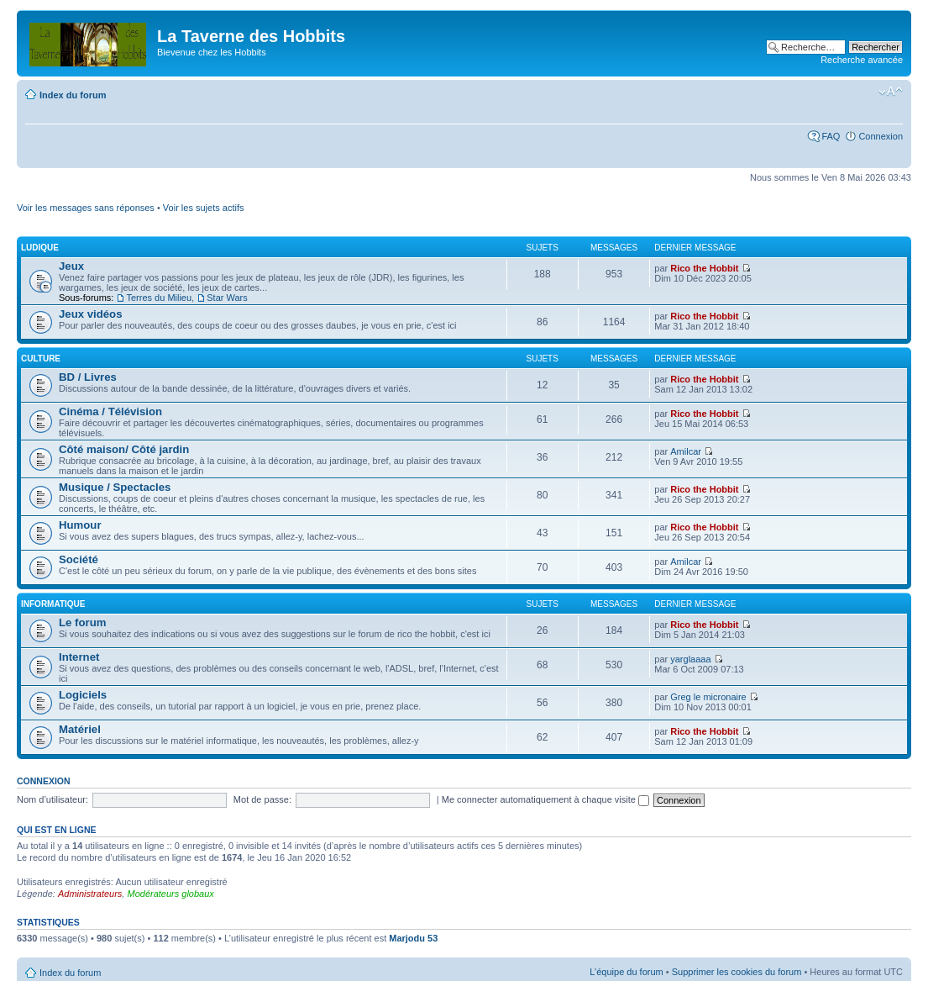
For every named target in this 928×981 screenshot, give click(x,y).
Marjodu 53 (413, 938)
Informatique (53, 604)
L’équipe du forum (626, 972)
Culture (40, 358)
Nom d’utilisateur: (52, 799)
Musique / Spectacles (114, 487)
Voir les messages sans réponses (86, 208)
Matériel (80, 729)
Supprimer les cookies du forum (737, 972)
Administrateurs (90, 894)
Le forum (82, 622)
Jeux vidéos (91, 314)
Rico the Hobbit (704, 268)
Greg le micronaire (708, 697)
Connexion (880, 136)
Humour (80, 525)
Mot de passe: (262, 799)
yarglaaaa (690, 659)
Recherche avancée (862, 60)
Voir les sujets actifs (203, 208)
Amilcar (685, 451)
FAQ (830, 136)
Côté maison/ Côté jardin (124, 449)
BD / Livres (88, 377)
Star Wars (227, 298)
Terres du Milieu (158, 298)
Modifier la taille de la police (890, 91)
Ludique (40, 247)
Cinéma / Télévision (110, 411)
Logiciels (83, 694)
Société (78, 559)
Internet (79, 657)
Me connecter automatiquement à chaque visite (545, 799)
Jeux (71, 266)
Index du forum (72, 95)
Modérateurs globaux (170, 894)
